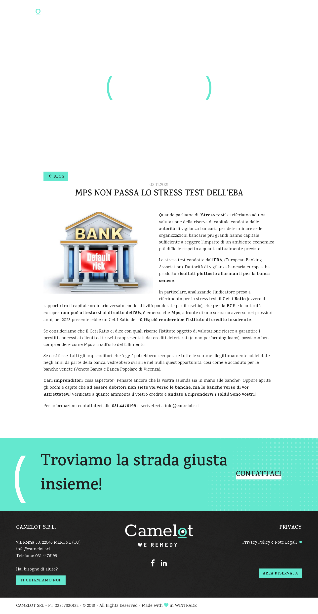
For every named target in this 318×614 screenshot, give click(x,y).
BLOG (56, 177)
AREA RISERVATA (280, 574)
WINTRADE (186, 606)
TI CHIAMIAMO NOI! (41, 581)
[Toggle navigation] (311, 13)
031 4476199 (46, 556)
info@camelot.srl (182, 406)
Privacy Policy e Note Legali (269, 542)
